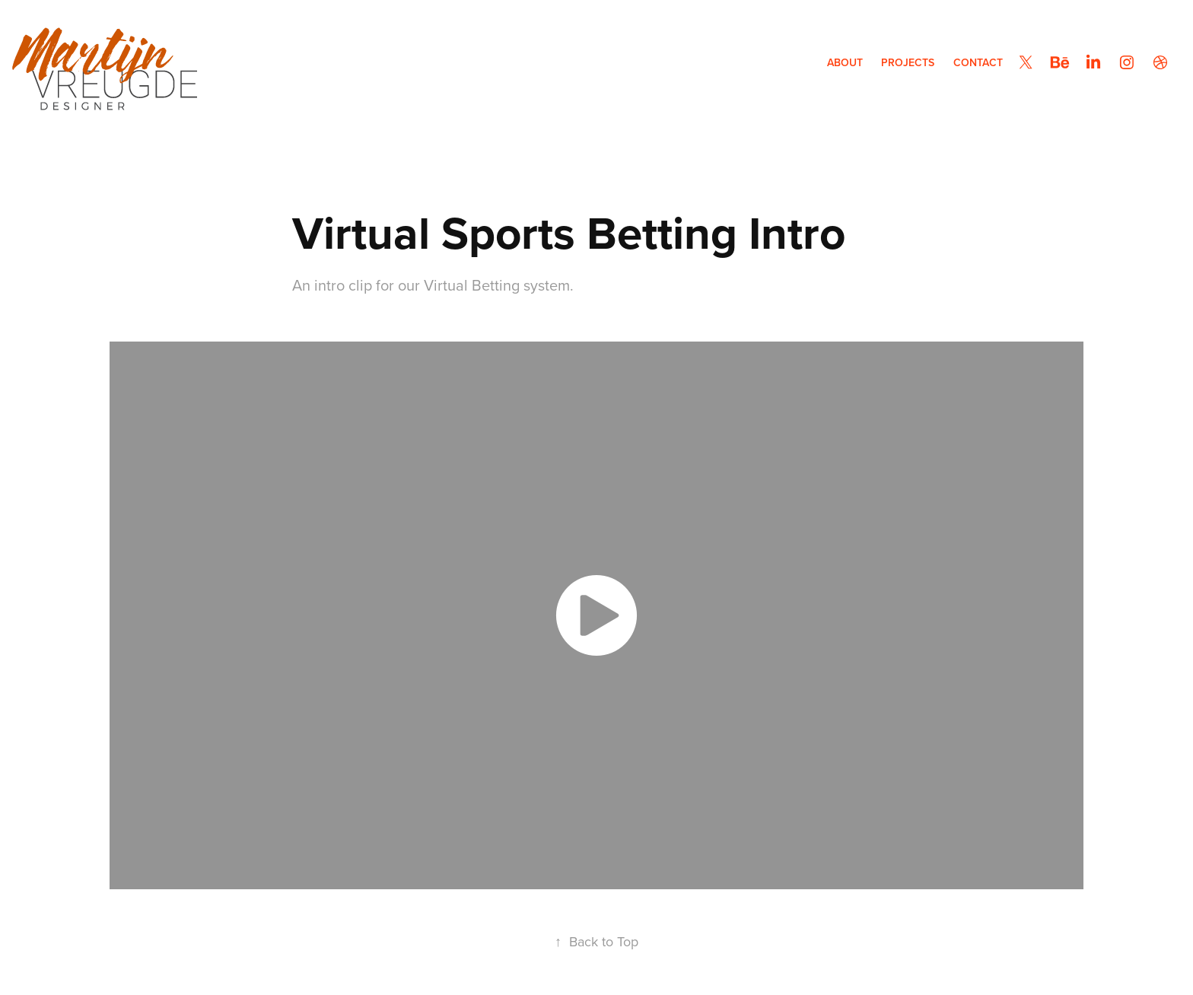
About (845, 62)
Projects (907, 62)
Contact (978, 62)
